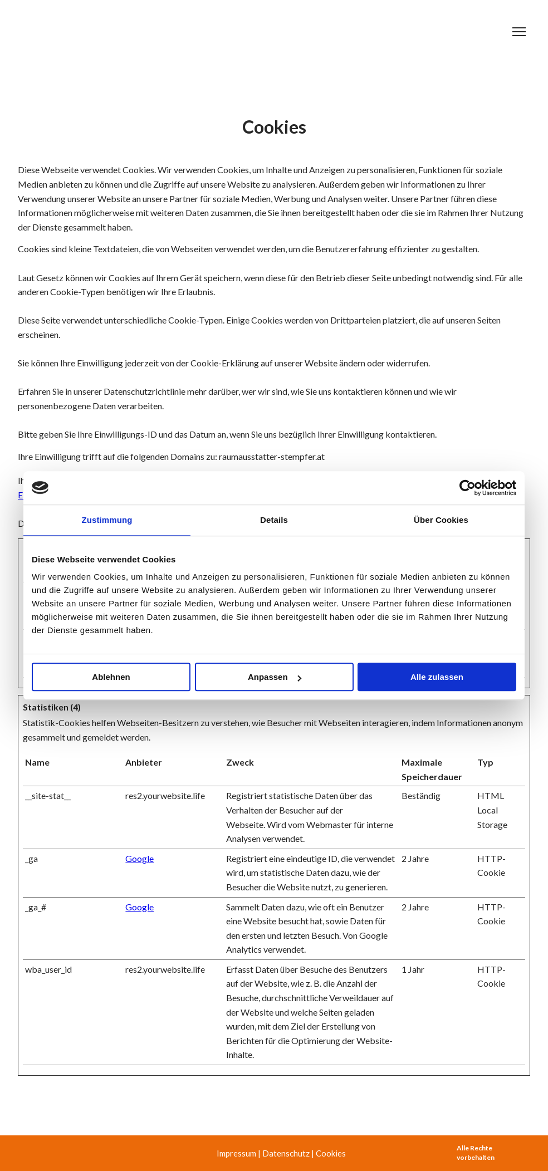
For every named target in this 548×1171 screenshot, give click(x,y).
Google (139, 858)
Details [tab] (274, 520)
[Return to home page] (91, 32)
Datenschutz (286, 1153)
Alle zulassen (436, 677)
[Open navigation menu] (519, 32)
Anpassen (274, 677)
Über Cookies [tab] (441, 520)
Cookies (331, 1153)
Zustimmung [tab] (107, 520)
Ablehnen (111, 677)
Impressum (236, 1153)
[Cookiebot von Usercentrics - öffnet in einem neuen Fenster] (467, 487)
